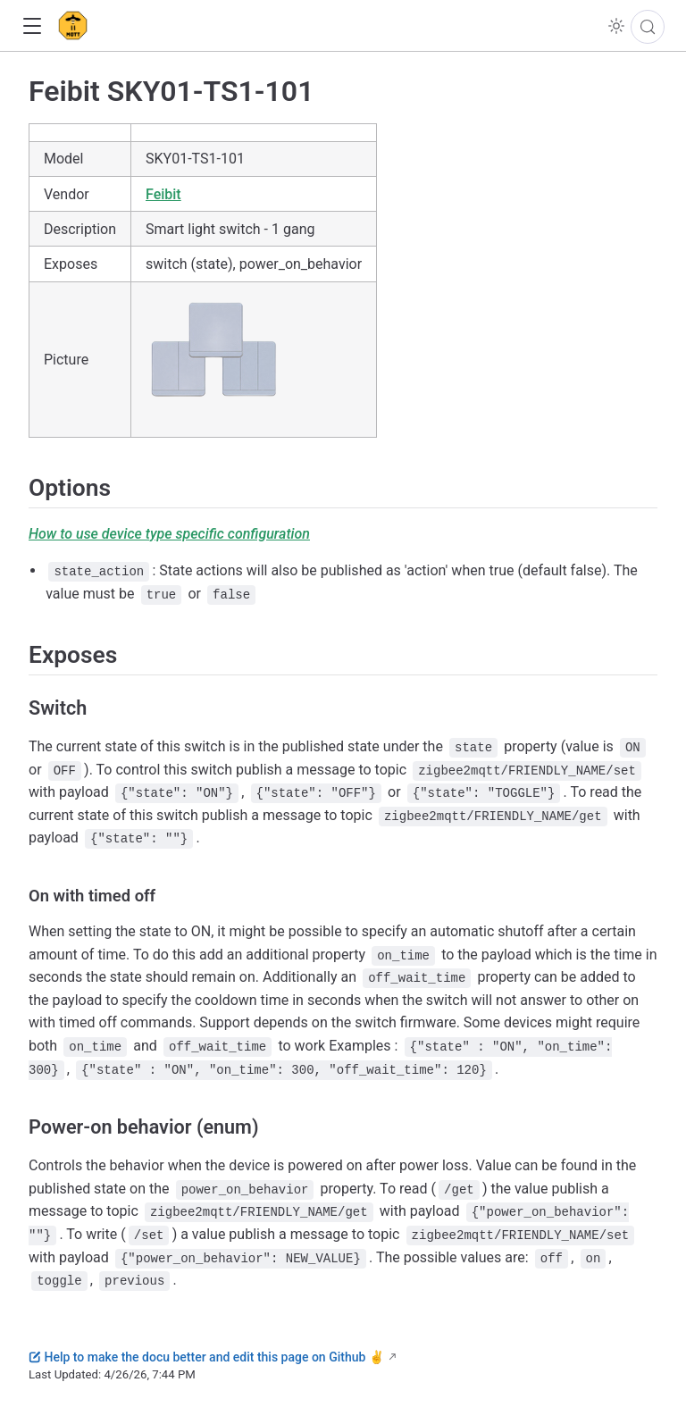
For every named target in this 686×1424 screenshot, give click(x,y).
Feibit (163, 194)
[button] (31, 26)
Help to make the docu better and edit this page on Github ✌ (206, 1357)
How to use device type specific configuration (169, 533)
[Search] (648, 27)
